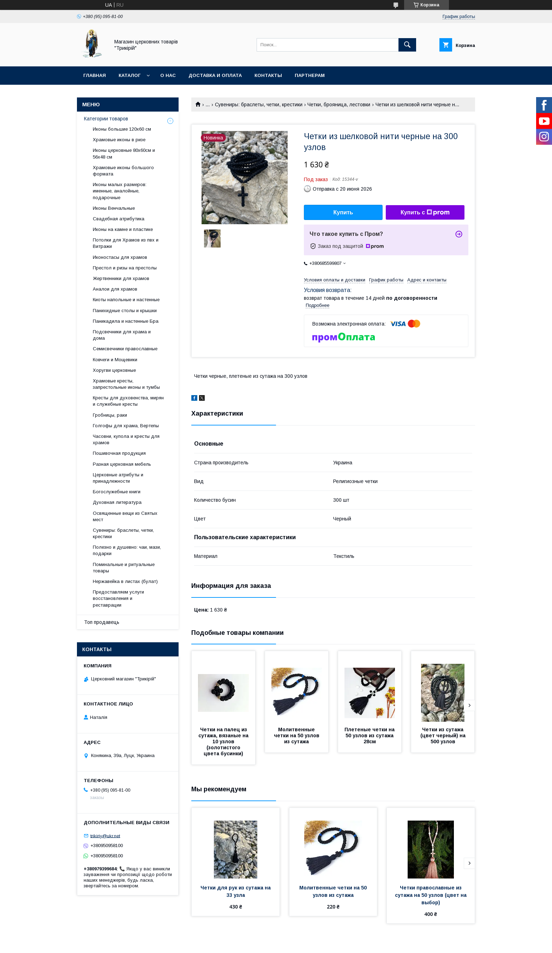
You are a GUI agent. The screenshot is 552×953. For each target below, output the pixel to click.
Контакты (268, 75)
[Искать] (407, 45)
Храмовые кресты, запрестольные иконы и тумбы (126, 384)
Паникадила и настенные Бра (125, 321)
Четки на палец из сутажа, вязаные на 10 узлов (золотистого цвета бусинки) (224, 741)
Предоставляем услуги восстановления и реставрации (118, 598)
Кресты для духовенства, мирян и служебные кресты (128, 401)
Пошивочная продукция (119, 453)
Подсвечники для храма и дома (122, 335)
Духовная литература (117, 502)
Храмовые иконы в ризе (119, 139)
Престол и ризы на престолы (125, 267)
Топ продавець (101, 622)
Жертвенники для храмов (121, 278)
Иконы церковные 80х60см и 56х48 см (124, 153)
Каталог (129, 75)
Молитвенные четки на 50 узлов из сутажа (297, 735)
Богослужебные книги (116, 491)
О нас (168, 75)
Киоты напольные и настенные (126, 299)
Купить (343, 212)
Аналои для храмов (115, 289)
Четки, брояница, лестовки (338, 104)
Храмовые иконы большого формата (123, 171)
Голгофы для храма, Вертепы (126, 425)
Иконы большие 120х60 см (122, 129)
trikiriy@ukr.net (105, 835)
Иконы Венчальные (114, 208)
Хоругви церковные (114, 370)
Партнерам (310, 75)
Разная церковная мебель (122, 464)
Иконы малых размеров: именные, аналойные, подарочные (119, 191)
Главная (94, 75)
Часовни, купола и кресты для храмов (126, 439)
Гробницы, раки (110, 415)
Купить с (425, 212)
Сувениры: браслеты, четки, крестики (258, 104)
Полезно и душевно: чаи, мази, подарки (127, 550)
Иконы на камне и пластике (123, 229)
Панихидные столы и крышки (125, 310)
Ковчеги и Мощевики (115, 359)
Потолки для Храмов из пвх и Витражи (125, 243)
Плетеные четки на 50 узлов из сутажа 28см (370, 735)
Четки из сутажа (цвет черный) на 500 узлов (443, 735)
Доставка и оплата (215, 75)
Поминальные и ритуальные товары (124, 567)
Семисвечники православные (125, 348)
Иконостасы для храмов (120, 257)
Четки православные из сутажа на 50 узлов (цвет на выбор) (431, 895)
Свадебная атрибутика (118, 218)
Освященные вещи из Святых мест (125, 516)
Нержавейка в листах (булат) (125, 581)
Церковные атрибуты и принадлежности (118, 478)
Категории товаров (106, 118)
